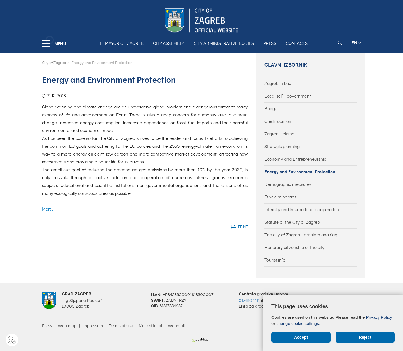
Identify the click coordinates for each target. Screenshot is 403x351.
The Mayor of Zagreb (120, 43)
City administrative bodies (224, 43)
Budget (271, 108)
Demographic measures (287, 184)
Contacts (297, 43)
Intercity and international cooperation (301, 209)
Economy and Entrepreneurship (295, 159)
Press (269, 43)
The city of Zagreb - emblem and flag (300, 234)
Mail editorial (150, 326)
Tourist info (274, 260)
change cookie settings (298, 323)
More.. (48, 209)
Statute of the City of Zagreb (292, 222)
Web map (67, 326)
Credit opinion (277, 121)
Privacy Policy (379, 317)
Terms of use (121, 326)
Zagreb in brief (278, 83)
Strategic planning (282, 146)
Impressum (93, 326)
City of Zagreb (54, 63)
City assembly (168, 43)
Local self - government (287, 96)
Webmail (176, 326)
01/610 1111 (249, 300)
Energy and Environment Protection (299, 171)
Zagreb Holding (279, 134)
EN (356, 42)
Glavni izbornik (285, 65)
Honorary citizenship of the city (294, 247)
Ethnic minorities (280, 197)
